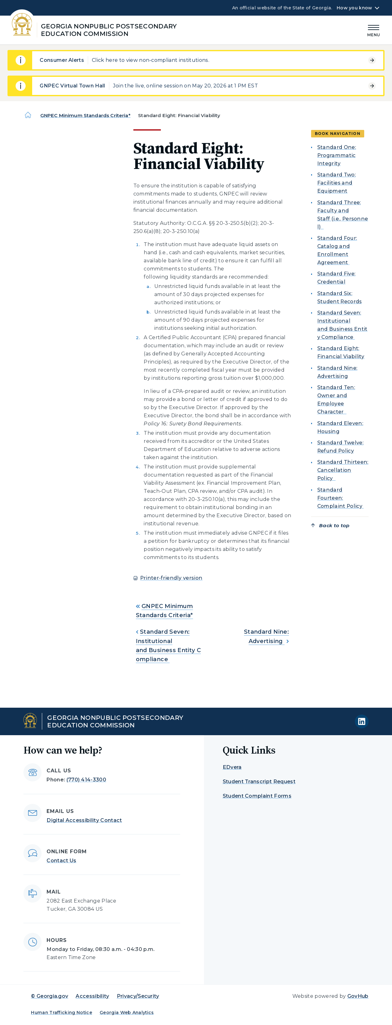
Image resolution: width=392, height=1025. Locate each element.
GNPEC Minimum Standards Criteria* (85, 115)
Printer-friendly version (171, 578)
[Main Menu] (373, 29)
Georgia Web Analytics (127, 1012)
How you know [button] (354, 7)
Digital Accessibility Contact (84, 820)
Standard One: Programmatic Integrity (336, 155)
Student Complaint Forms (257, 796)
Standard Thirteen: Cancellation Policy (343, 470)
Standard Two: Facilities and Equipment (336, 183)
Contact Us (61, 861)
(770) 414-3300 (86, 780)
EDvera (232, 767)
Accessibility (92, 996)
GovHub (358, 996)
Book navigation (337, 133)
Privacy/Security (138, 996)
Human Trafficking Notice (61, 1012)
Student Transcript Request (259, 782)
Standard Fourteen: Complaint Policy (340, 498)
